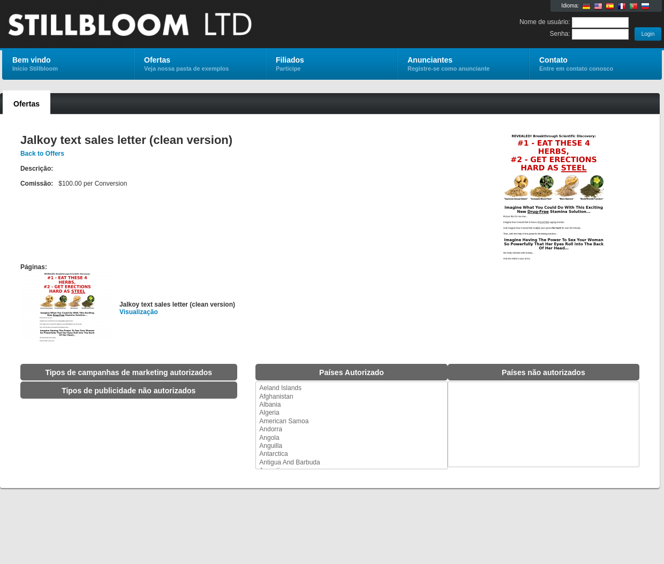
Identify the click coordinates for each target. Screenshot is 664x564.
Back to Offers (42, 153)
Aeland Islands (351, 388)
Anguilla (351, 446)
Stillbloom (130, 24)
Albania (351, 405)
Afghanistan (351, 397)
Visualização (138, 312)
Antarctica (351, 454)
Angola (351, 438)
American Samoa (351, 421)
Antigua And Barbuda (351, 463)
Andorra (351, 429)
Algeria (351, 413)
